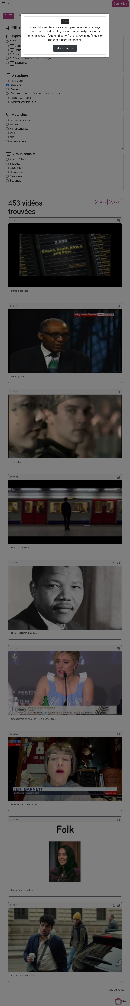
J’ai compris (65, 48)
